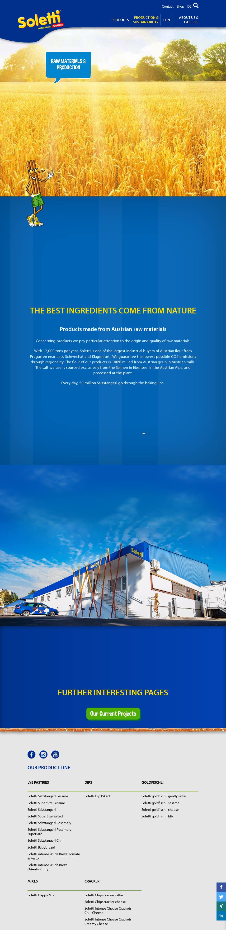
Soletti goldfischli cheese (160, 809)
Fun (166, 20)
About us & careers (188, 19)
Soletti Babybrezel (41, 847)
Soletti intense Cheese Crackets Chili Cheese (108, 910)
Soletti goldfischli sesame (160, 803)
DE (189, 6)
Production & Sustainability (146, 19)
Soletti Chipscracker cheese (105, 901)
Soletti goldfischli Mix (157, 816)
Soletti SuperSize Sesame (46, 803)
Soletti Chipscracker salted (104, 895)
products (120, 20)
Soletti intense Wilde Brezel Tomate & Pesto (54, 856)
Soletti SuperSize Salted (45, 816)
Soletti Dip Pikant (97, 796)
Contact (168, 6)
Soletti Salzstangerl (42, 809)
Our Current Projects (113, 697)
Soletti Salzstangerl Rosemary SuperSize (49, 831)
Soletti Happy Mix (41, 895)
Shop (180, 6)
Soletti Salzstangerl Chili (45, 840)
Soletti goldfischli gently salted (164, 796)
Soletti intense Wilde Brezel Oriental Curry (48, 867)
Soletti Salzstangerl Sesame (48, 796)
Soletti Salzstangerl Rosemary (49, 823)
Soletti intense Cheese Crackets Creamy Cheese (108, 921)
